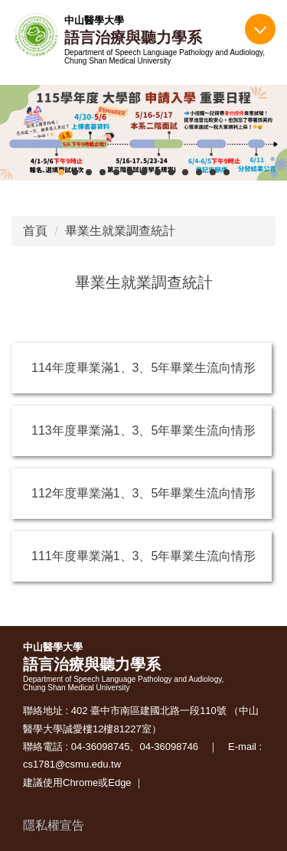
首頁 (35, 230)
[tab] (61, 172)
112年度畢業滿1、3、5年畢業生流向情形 (143, 493)
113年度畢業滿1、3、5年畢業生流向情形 (143, 430)
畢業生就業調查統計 (120, 230)
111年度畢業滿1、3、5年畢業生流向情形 (143, 555)
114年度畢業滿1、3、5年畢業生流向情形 (143, 367)
